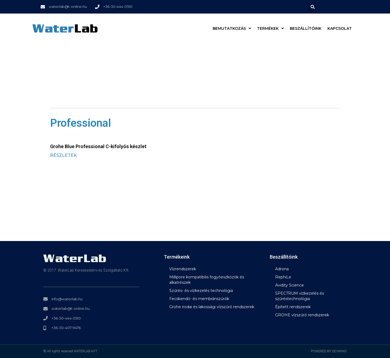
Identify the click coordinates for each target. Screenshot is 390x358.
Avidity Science (289, 285)
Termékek (270, 28)
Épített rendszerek (293, 306)
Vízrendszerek (182, 268)
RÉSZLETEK (63, 155)
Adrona (282, 268)
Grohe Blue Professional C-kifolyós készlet (98, 146)
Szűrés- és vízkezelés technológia (201, 290)
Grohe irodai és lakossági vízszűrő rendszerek (211, 306)
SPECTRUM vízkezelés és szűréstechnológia (299, 296)
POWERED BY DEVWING (329, 351)
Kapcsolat (339, 28)
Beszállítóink (305, 28)
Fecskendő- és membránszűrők (199, 298)
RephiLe (283, 277)
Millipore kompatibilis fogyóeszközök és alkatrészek (206, 280)
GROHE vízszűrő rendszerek (302, 315)
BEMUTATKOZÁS (232, 28)
